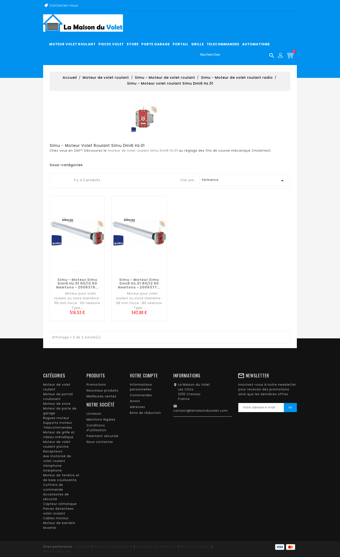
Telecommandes (57, 427)
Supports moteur (57, 423)
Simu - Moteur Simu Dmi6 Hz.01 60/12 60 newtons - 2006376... (77, 283)
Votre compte (144, 375)
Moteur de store (57, 403)
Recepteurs (53, 451)
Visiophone (52, 466)
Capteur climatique (60, 504)
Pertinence (244, 180)
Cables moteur (56, 518)
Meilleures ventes (101, 396)
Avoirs (135, 401)
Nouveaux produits (102, 390)
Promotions (96, 384)
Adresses (137, 407)
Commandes (141, 395)
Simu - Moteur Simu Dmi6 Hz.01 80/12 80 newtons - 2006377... (139, 283)
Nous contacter (100, 442)
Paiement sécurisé (102, 436)
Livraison (94, 413)
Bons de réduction (145, 413)
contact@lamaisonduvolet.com (200, 410)
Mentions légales (101, 419)
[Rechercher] (235, 55)
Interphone (52, 470)
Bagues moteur (56, 418)
